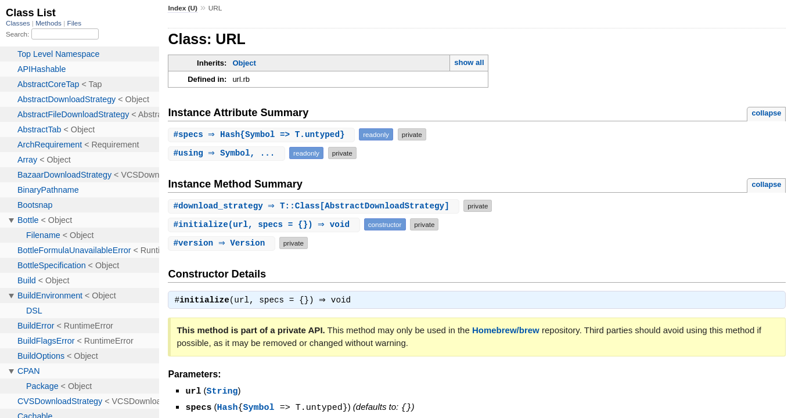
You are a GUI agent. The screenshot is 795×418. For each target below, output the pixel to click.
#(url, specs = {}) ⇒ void (265, 224)
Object (244, 63)
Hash (227, 407)
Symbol (259, 407)
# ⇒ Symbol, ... (228, 152)
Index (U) (182, 8)
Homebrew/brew (505, 331)
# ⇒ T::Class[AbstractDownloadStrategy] (315, 205)
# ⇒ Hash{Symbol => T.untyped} (262, 134)
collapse (766, 113)
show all (469, 62)
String (222, 392)
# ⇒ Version (223, 242)
